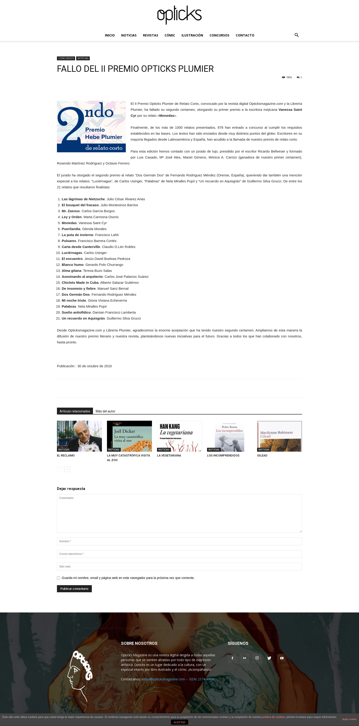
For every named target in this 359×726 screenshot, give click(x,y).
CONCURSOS (219, 35)
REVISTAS (150, 35)
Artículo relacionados (75, 411)
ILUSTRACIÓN (192, 35)
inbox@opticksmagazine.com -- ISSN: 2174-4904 (178, 679)
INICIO (110, 35)
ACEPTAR (179, 722)
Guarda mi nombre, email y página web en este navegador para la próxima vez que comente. (128, 578)
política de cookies (273, 717)
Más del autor (105, 411)
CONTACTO (245, 35)
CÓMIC (170, 35)
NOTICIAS (129, 35)
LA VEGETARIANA (169, 455)
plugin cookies (349, 719)
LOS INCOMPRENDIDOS (223, 455)
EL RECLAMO (66, 455)
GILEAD (262, 455)
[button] (296, 35)
